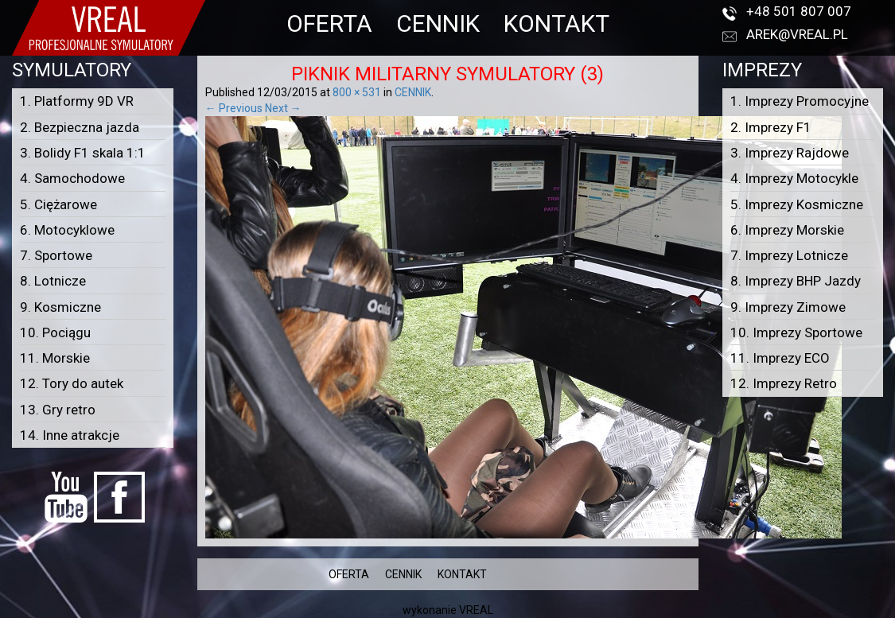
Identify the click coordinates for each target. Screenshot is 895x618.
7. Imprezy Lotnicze (789, 255)
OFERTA (329, 23)
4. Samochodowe (72, 178)
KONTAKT (556, 23)
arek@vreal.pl (797, 34)
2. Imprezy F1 (770, 127)
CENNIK (438, 23)
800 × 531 (357, 92)
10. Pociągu (55, 332)
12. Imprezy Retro (783, 383)
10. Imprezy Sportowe (796, 332)
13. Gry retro (57, 410)
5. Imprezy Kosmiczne (796, 204)
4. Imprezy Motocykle (794, 178)
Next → (283, 108)
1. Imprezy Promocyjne (799, 101)
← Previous (234, 108)
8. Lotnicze (53, 281)
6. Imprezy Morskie (787, 230)
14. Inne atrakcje (69, 435)
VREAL (476, 610)
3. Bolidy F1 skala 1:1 (83, 153)
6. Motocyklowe (67, 230)
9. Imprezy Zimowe (788, 307)
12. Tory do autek (71, 383)
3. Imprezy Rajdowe (789, 153)
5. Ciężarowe (58, 204)
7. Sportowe (56, 255)
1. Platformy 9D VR (77, 101)
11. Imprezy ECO (780, 358)
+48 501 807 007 (798, 11)
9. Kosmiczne (60, 307)
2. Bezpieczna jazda (79, 127)
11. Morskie (55, 358)
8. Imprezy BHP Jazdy (795, 281)
